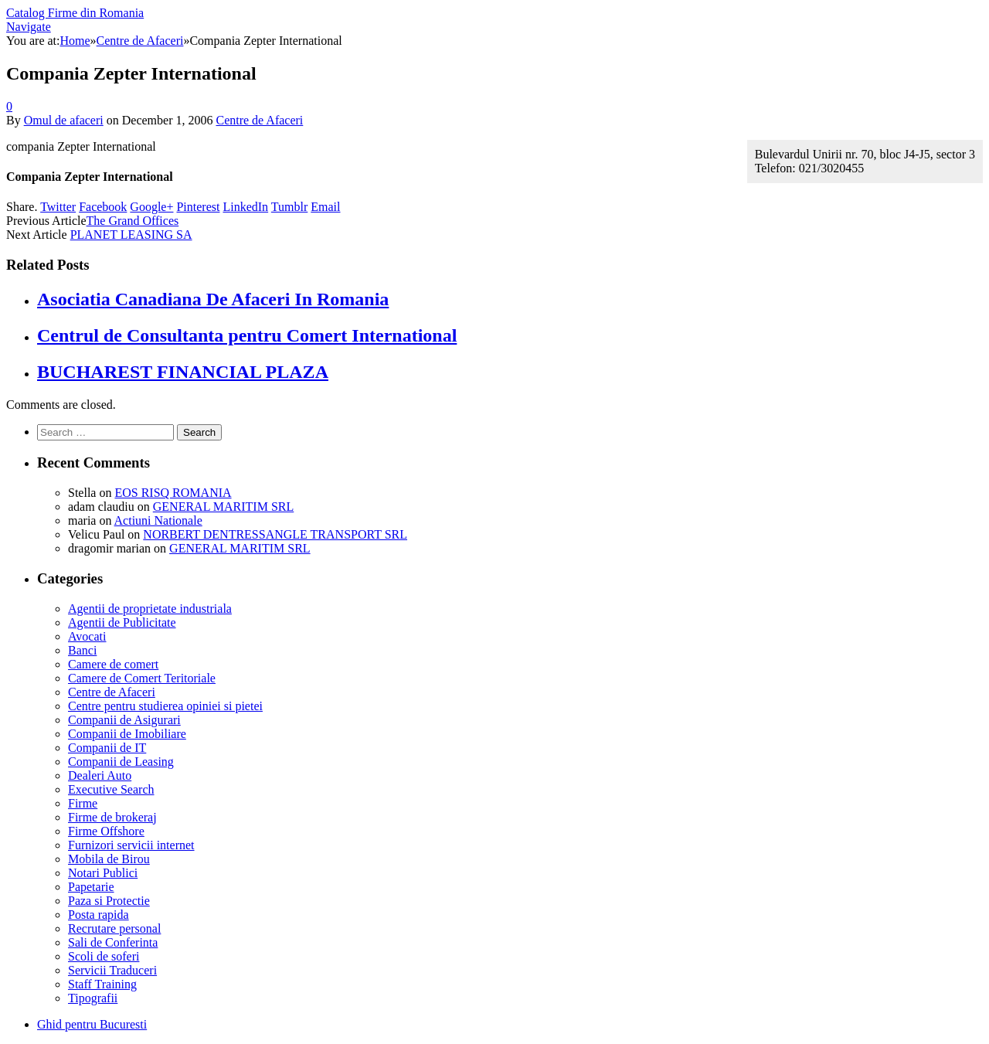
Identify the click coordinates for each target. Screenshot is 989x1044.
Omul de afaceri (64, 120)
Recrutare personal (114, 928)
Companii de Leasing (121, 761)
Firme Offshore (106, 831)
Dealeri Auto (99, 775)
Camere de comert (113, 664)
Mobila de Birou (109, 858)
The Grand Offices (133, 220)
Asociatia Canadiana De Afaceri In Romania (213, 299)
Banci (82, 650)
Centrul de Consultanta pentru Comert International (247, 335)
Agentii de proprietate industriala (150, 608)
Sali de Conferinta (113, 942)
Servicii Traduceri (112, 970)
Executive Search (111, 789)
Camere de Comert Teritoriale (142, 678)
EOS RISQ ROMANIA (172, 492)
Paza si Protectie (109, 900)
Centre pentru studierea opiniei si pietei (165, 705)
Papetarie (91, 886)
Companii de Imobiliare (127, 733)
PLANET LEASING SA (131, 234)
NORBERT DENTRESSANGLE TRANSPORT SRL (275, 534)
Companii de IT (107, 747)
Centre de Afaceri (259, 120)
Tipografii (92, 998)
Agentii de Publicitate (122, 622)
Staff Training (102, 984)
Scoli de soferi (103, 956)
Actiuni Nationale (158, 520)
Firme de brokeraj (112, 817)
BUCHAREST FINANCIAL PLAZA (182, 372)
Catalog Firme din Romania (75, 12)
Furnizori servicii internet (131, 845)
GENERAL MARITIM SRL (223, 506)
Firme (82, 803)
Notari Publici (103, 872)
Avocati (87, 636)
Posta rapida (98, 914)
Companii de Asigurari (124, 719)
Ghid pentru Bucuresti (92, 1024)
